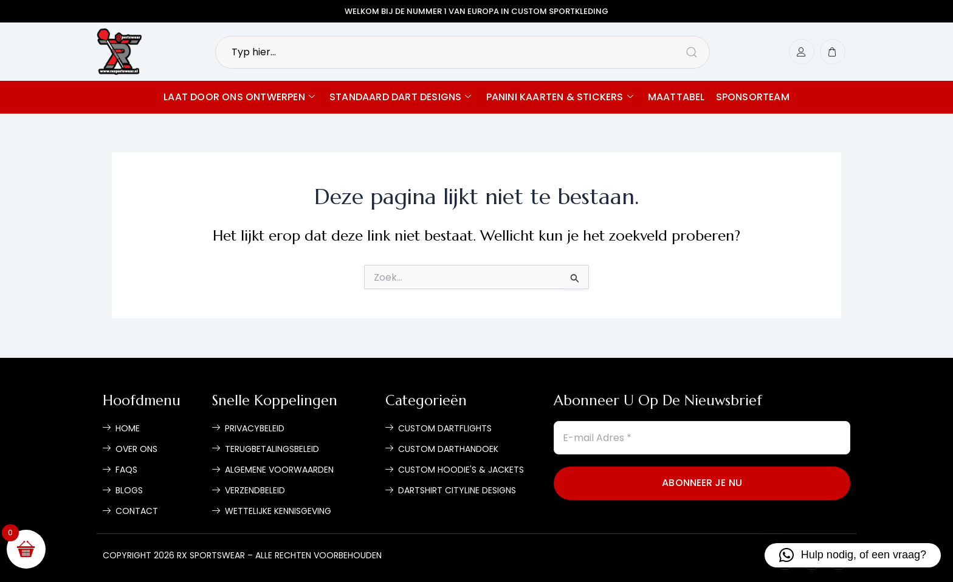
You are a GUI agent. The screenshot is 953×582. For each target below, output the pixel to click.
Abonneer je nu (701, 483)
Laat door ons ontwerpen (239, 97)
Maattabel (676, 97)
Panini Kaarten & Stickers (559, 97)
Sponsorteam (753, 97)
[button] (853, 555)
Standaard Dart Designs (400, 97)
